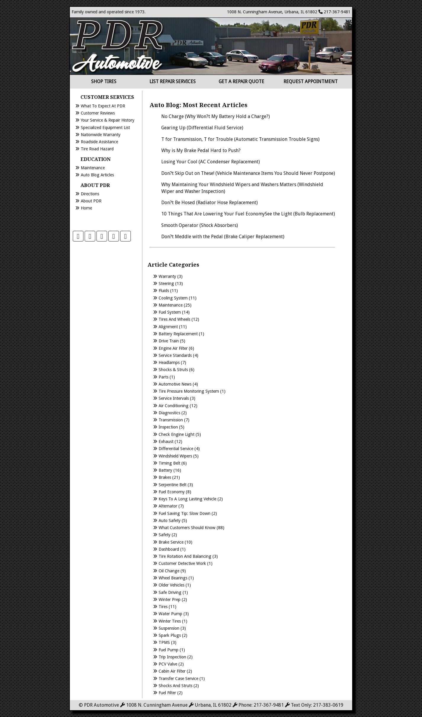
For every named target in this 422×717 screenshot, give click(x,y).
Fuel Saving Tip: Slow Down (184, 513)
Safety (164, 534)
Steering (166, 283)
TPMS (164, 642)
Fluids (164, 290)
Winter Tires (170, 621)
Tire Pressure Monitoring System (189, 391)
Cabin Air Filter (172, 671)
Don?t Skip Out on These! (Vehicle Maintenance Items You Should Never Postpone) (248, 173)
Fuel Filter (167, 692)
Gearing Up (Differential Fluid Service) (202, 127)
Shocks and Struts (175, 685)
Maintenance (93, 167)
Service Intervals (174, 398)
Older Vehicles (171, 585)
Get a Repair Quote (241, 81)
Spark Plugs (170, 635)
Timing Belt (169, 463)
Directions (90, 193)
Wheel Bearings (173, 578)
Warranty (167, 276)
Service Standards (175, 355)
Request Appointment (311, 81)
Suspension (169, 628)
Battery (165, 470)
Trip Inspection (172, 657)
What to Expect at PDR (103, 106)
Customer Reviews (98, 113)
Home (86, 208)
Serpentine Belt (172, 484)
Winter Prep (170, 599)
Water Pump (170, 613)
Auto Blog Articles (97, 175)
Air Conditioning (174, 405)
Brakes (165, 477)
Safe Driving (170, 592)
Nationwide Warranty (100, 134)
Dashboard (169, 549)
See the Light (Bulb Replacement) (300, 214)
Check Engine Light (176, 434)
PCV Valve (168, 664)
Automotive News (175, 384)
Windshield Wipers (175, 456)
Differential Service (176, 448)
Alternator (168, 506)
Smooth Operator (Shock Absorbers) (199, 225)
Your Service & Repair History (107, 120)
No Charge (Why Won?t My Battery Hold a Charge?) (215, 116)
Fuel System (170, 312)
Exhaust (166, 441)
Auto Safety (170, 520)
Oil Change (169, 570)
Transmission (171, 420)
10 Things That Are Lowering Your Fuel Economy (213, 214)
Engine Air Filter (173, 348)
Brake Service (171, 542)
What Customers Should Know (187, 527)
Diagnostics (169, 412)
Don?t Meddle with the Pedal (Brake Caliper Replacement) (222, 236)
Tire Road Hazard (97, 148)
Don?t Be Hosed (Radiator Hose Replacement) (209, 202)
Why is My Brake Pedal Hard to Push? (201, 150)
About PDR (91, 201)
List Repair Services (172, 81)
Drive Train (169, 341)
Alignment (168, 326)
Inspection (168, 427)
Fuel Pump (168, 649)
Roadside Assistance (99, 141)
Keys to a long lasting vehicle (187, 499)
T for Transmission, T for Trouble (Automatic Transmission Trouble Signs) (240, 139)
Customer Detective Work (182, 563)
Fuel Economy (172, 491)
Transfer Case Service (178, 678)
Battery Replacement (178, 333)
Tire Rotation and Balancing (185, 556)
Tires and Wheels (174, 319)
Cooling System (173, 298)
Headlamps (169, 362)
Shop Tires (103, 81)
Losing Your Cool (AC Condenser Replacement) (210, 162)
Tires (163, 606)
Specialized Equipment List (105, 127)
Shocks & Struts (173, 369)
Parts (163, 377)
